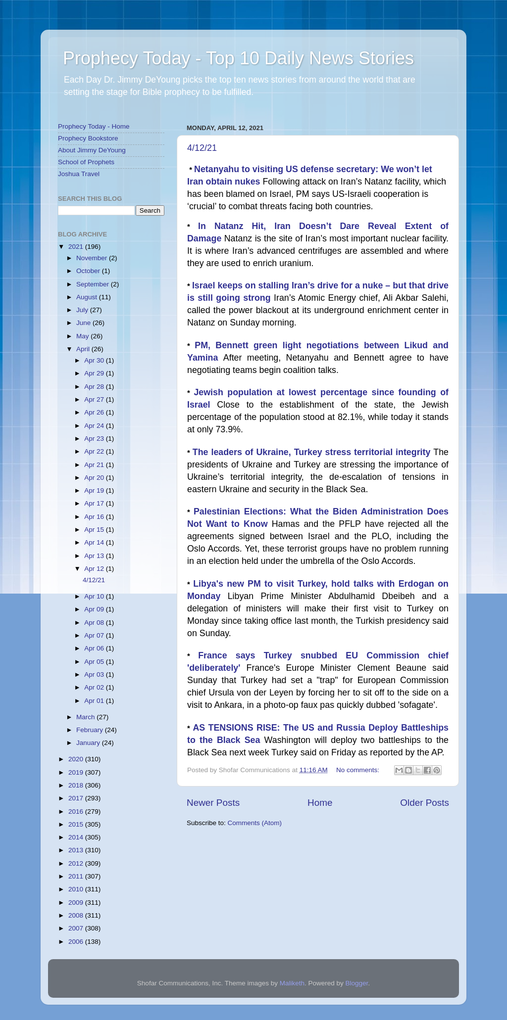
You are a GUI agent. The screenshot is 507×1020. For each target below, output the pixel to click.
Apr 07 (95, 635)
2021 (76, 246)
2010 (76, 889)
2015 (76, 824)
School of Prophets (86, 162)
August (87, 297)
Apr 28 (95, 386)
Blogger (357, 983)
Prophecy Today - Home (94, 126)
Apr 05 (95, 661)
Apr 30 (95, 360)
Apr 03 (95, 674)
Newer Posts (213, 802)
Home (319, 802)
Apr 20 (95, 477)
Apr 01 (95, 700)
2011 (76, 876)
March (86, 717)
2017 (76, 798)
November (92, 258)
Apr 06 (95, 648)
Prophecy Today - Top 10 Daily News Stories (238, 58)
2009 (76, 902)
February (90, 730)
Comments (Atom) (255, 823)
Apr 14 (95, 542)
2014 (76, 837)
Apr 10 (95, 596)
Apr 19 (95, 490)
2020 (76, 759)
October (89, 271)
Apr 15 (95, 529)
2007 (76, 928)
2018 (76, 785)
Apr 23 (95, 438)
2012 (76, 863)
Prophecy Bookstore (88, 138)
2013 (76, 850)
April (84, 349)
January (89, 742)
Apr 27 (95, 399)
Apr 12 (95, 568)
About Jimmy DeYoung (92, 150)
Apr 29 (95, 373)
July (83, 310)
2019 (76, 772)
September (93, 284)
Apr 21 (95, 464)
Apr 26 (95, 412)
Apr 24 (95, 425)
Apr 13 (95, 555)
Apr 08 (95, 622)
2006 (76, 941)
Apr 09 (95, 609)
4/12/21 (202, 148)
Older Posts (424, 802)
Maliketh (292, 983)
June (84, 322)
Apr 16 (95, 516)
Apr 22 (95, 451)
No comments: (358, 770)
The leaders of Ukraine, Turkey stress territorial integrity (313, 452)
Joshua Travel (79, 174)
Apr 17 (95, 503)
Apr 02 (95, 687)
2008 (76, 915)
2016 (76, 811)
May (83, 336)
